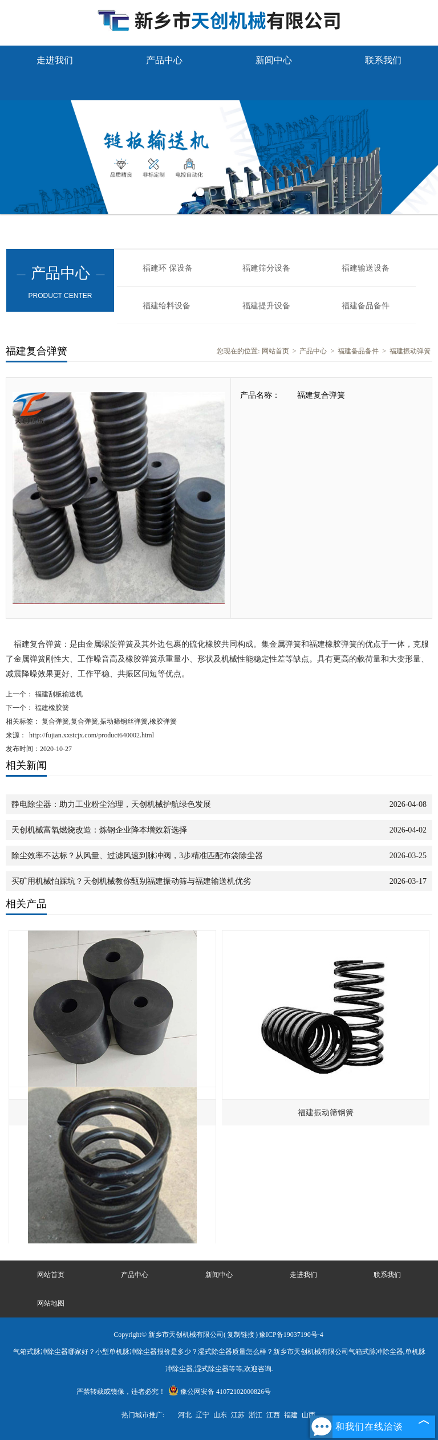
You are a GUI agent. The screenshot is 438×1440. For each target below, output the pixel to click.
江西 (273, 1415)
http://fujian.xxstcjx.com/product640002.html (91, 735)
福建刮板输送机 (58, 694)
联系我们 (383, 60)
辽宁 (202, 1415)
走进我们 (54, 60)
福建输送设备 (366, 268)
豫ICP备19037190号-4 (291, 1335)
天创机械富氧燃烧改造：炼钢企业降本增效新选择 (99, 830)
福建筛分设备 (266, 268)
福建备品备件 (366, 305)
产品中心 (164, 60)
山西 (308, 1415)
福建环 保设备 (168, 268)
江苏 (238, 1415)
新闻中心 (274, 60)
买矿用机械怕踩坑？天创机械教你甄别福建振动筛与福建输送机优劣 (131, 881)
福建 (291, 1415)
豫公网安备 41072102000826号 (219, 1392)
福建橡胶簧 (51, 708)
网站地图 (50, 1303)
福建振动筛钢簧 (326, 1112)
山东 (220, 1415)
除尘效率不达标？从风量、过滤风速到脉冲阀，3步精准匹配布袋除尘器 (137, 855)
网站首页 (275, 351)
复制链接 (240, 1335)
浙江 (255, 1415)
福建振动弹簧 (410, 351)
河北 (185, 1415)
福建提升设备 (266, 305)
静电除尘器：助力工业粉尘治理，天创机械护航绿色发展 (111, 804)
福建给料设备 (166, 305)
